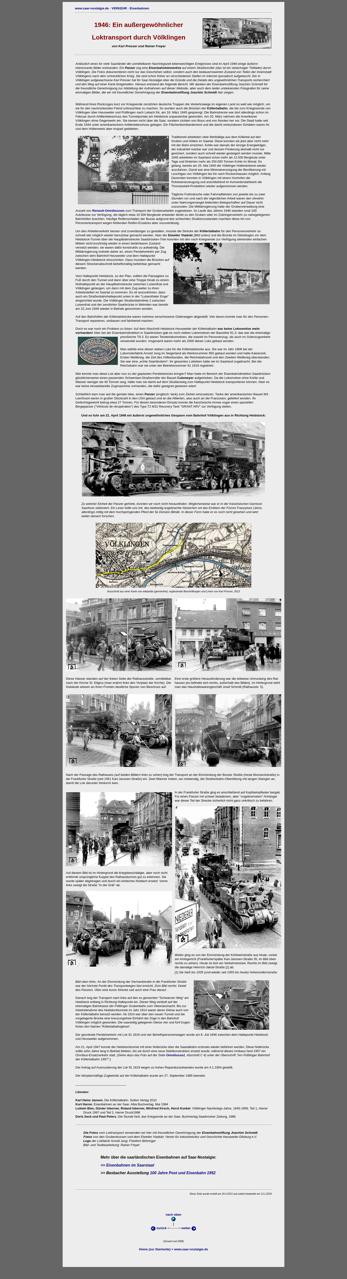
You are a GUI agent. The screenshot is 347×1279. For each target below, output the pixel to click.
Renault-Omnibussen (108, 210)
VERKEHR (119, 8)
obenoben (172, 4)
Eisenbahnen (139, 8)
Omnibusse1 (175, 1055)
